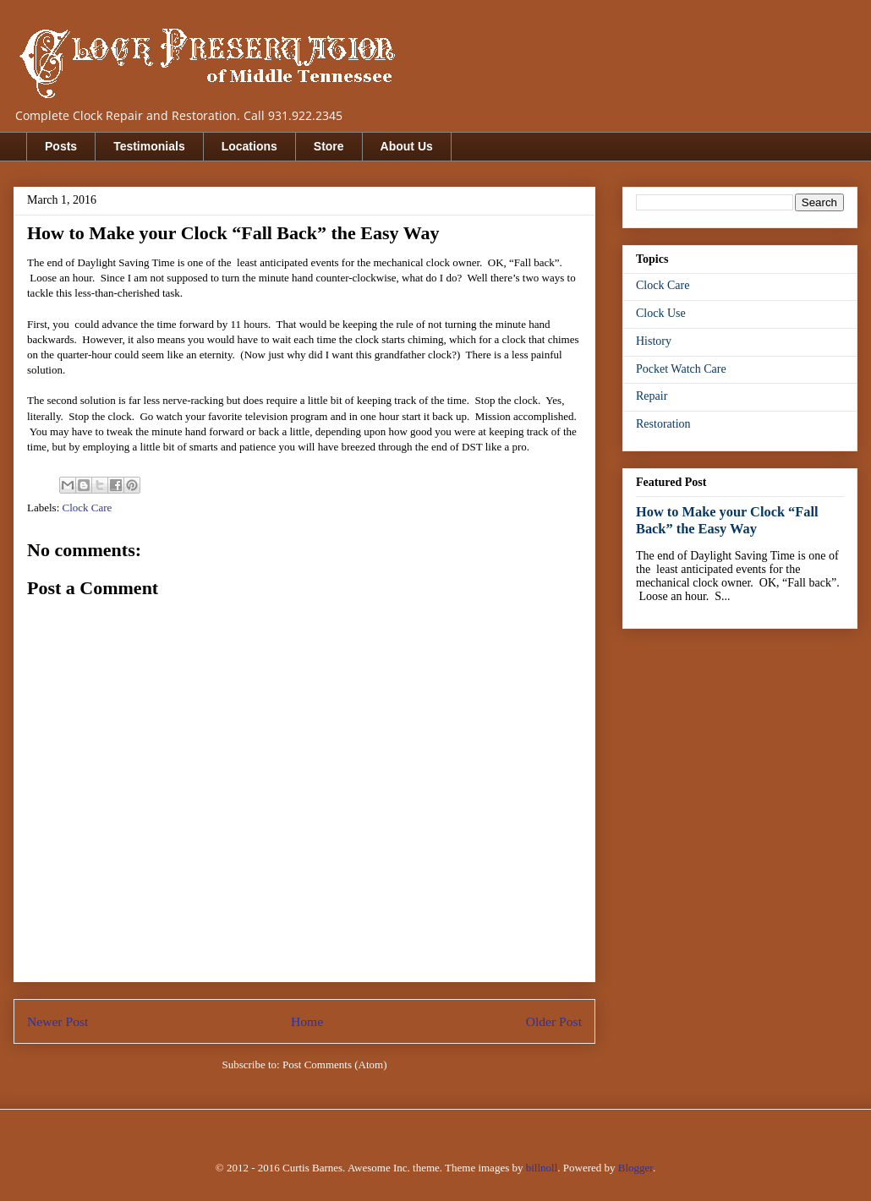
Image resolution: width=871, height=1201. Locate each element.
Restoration (663, 424)
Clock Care (87, 507)
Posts (61, 146)
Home (307, 1021)
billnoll (542, 1167)
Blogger (635, 1167)
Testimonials (149, 146)
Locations (249, 146)
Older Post (554, 1021)
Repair (651, 396)
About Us (407, 146)
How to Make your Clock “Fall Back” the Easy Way (727, 520)
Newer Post (57, 1021)
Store (329, 146)
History (653, 341)
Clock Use (661, 313)
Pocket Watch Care (681, 369)
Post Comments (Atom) (334, 1064)
